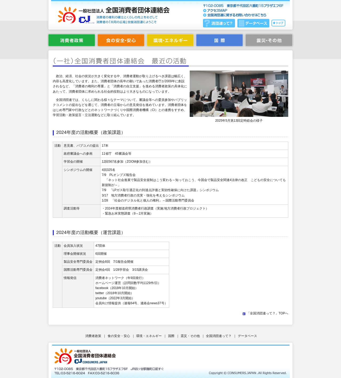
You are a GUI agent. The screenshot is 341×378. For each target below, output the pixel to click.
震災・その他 (190, 336)
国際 (171, 336)
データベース (247, 336)
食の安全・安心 (119, 336)
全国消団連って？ (219, 336)
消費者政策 (93, 336)
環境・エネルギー (149, 336)
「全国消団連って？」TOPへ (267, 313)
